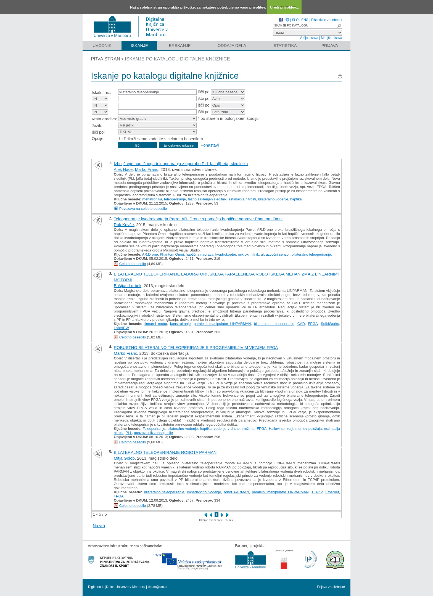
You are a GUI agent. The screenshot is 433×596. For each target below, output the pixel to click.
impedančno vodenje (204, 492)
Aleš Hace (123, 169)
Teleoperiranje (154, 429)
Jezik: (97, 125)
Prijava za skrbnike (331, 587)
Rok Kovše (124, 224)
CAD (301, 324)
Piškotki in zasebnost (326, 20)
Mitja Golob (124, 458)
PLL (129, 433)
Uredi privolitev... (284, 7)
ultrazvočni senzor (275, 254)
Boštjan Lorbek (127, 285)
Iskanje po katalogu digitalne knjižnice (177, 59)
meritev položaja (308, 429)
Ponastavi (209, 145)
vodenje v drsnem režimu (234, 429)
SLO (295, 20)
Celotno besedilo (132, 264)
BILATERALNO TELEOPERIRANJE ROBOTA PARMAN (165, 452)
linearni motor (155, 324)
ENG (304, 20)
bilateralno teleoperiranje (274, 324)
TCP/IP (317, 492)
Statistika (285, 45)
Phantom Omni (172, 254)
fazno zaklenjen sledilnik (207, 199)
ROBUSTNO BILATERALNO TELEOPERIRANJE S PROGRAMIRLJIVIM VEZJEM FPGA (196, 347)
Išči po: (98, 132)
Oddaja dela (232, 45)
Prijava (329, 45)
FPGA (313, 324)
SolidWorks (330, 324)
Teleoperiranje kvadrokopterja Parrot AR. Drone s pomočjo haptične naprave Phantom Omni (198, 218)
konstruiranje (180, 324)
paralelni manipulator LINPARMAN (222, 324)
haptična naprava (199, 254)
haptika (296, 199)
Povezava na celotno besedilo (143, 208)
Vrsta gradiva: (104, 118)
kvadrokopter (225, 254)
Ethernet (332, 492)
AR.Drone (150, 254)
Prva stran (105, 59)
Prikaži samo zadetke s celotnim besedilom (163, 138)
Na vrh (99, 525)
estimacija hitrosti (242, 199)
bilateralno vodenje (273, 199)
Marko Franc (146, 169)
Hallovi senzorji (281, 429)
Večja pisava (309, 38)
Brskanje (180, 45)
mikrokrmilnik (248, 254)
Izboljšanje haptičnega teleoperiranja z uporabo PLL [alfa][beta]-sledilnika (181, 163)
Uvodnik (102, 45)
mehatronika (152, 199)
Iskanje (139, 45)
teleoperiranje (175, 199)
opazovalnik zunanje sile (153, 433)
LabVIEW (121, 328)
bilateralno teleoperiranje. (312, 254)
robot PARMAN (236, 492)
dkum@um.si (157, 587)
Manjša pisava (331, 38)
